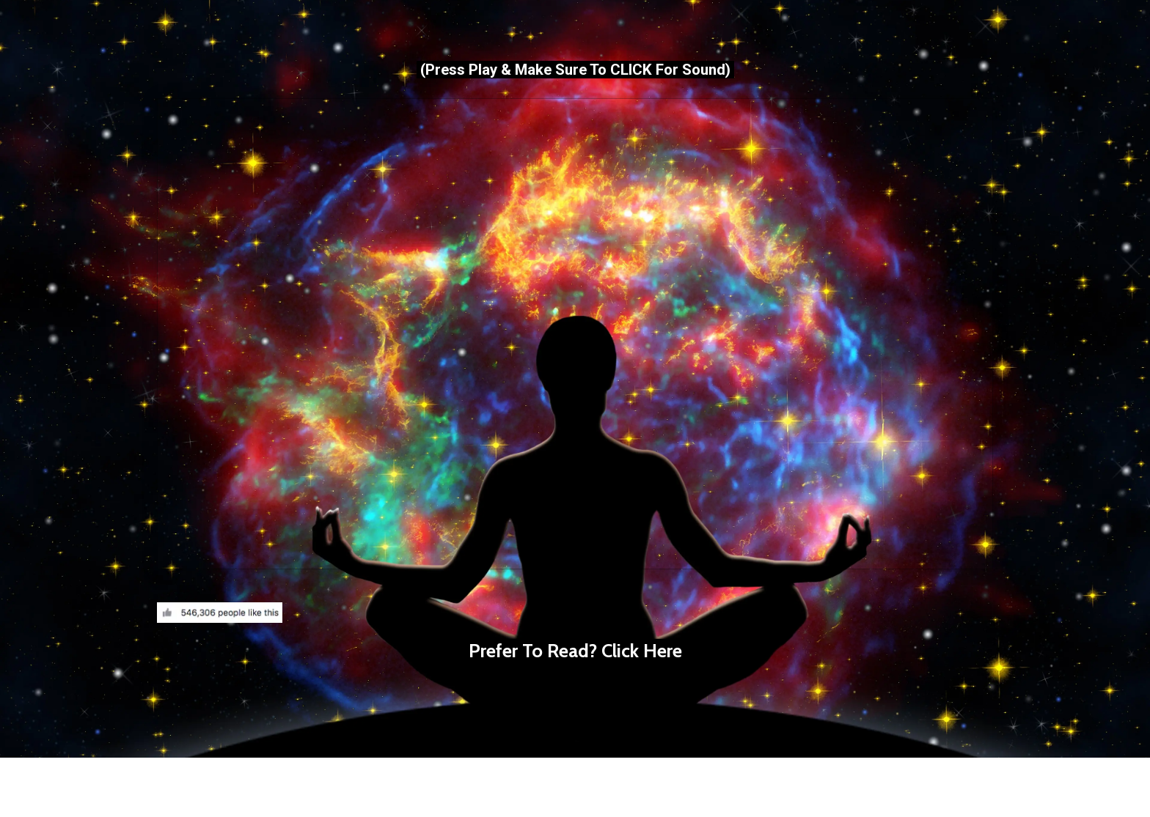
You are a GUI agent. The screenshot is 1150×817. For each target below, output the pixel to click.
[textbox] (575, 675)
